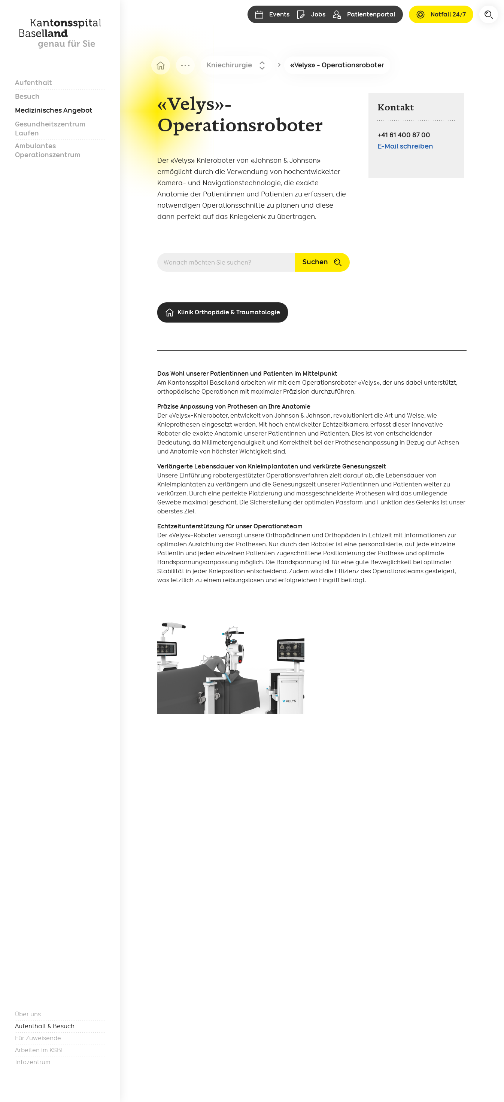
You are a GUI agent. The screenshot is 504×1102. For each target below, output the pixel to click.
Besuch (27, 96)
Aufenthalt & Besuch (45, 1026)
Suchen (322, 262)
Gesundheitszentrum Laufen (50, 128)
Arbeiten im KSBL (39, 1050)
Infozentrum (33, 1062)
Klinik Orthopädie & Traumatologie (223, 313)
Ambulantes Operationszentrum (48, 150)
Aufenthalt (33, 82)
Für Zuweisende (38, 1038)
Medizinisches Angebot (53, 110)
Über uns (28, 1014)
